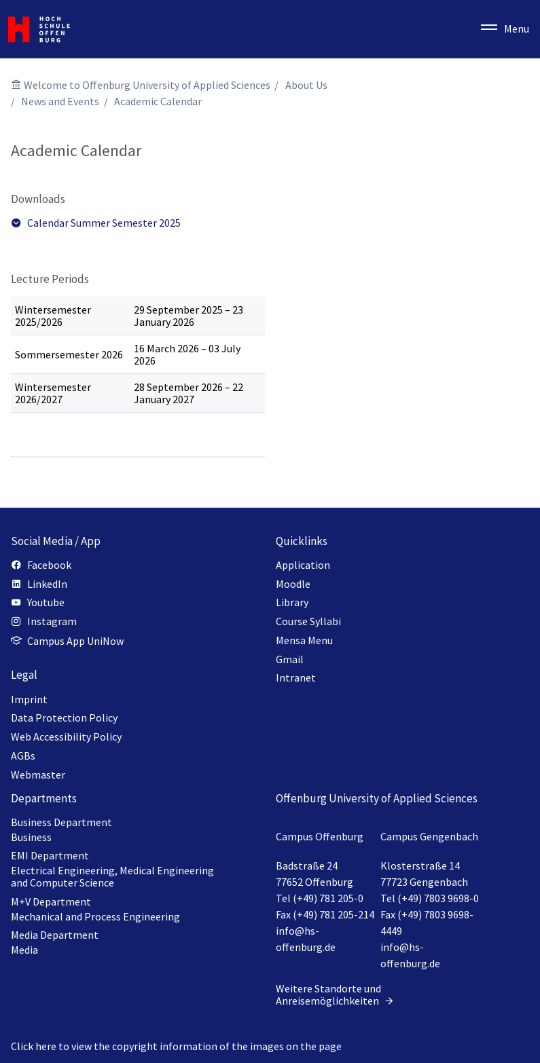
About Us (306, 85)
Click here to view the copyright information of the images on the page (176, 1046)
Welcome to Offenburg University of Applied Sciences (147, 85)
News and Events (60, 101)
